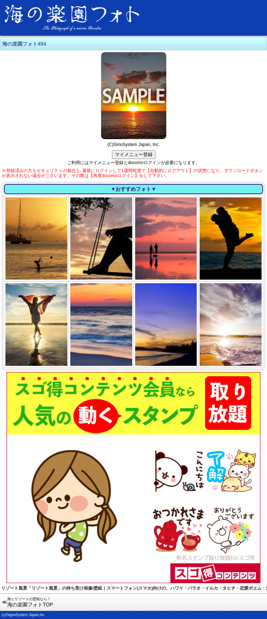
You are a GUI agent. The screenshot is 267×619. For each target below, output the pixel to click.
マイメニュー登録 (134, 154)
